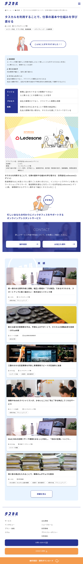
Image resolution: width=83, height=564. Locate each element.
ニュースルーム (47, 525)
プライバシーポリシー (50, 532)
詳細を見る (41, 494)
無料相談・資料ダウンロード (44, 561)
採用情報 (45, 528)
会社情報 (45, 521)
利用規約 (45, 536)
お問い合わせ (41, 542)
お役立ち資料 (59, 244)
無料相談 (23, 244)
